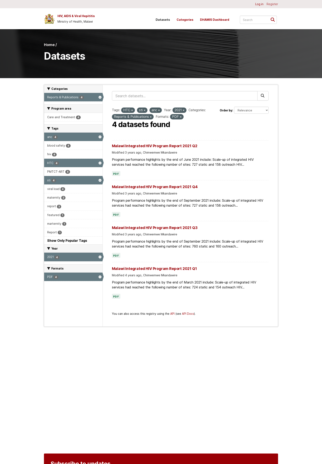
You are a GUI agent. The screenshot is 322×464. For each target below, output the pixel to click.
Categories (185, 19)
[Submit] (274, 19)
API (172, 313)
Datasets (163, 19)
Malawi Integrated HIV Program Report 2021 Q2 (154, 146)
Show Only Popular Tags (67, 240)
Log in (259, 4)
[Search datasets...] (258, 20)
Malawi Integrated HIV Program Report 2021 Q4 (155, 187)
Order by (226, 110)
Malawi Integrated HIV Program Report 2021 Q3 (155, 228)
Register (272, 4)
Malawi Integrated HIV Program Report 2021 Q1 (154, 268)
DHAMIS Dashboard (214, 19)
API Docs (188, 313)
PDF (116, 174)
